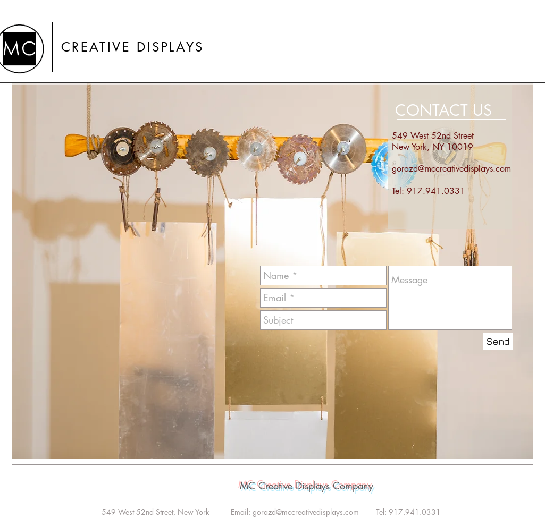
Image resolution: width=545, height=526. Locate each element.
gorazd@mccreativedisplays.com (451, 168)
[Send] (498, 341)
